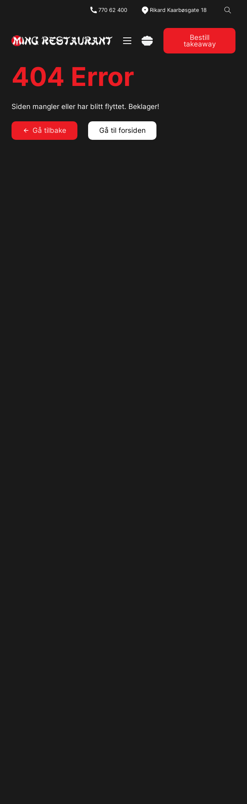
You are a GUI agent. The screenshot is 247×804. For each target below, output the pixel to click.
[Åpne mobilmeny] (127, 40)
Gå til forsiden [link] (122, 130)
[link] (62, 40)
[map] (174, 10)
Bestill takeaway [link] (200, 41)
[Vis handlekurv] (147, 40)
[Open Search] (227, 10)
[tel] (108, 10)
